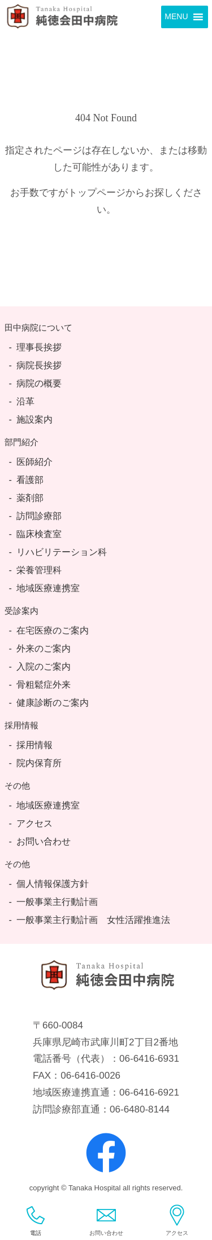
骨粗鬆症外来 (43, 684)
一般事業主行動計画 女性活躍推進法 (93, 920)
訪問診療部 (39, 516)
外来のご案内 (43, 648)
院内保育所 (39, 763)
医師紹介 (34, 462)
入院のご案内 (43, 666)
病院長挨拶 (39, 365)
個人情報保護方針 (52, 884)
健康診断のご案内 (52, 702)
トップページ (97, 192)
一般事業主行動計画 (57, 902)
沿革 (25, 401)
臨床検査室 (39, 534)
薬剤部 (30, 498)
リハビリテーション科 (61, 552)
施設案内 (34, 419)
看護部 (30, 480)
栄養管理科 (39, 570)
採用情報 (34, 745)
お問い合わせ (43, 841)
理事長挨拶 (39, 347)
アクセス (34, 823)
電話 (35, 1220)
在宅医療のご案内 (52, 630)
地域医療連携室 (48, 588)
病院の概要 (39, 383)
